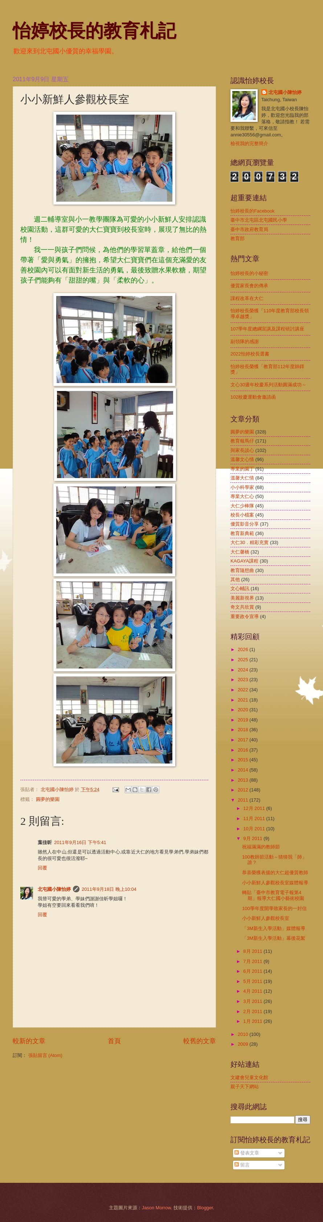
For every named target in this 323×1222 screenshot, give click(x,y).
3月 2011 (253, 1001)
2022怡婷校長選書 (249, 354)
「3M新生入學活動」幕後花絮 (273, 938)
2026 (243, 649)
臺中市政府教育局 (249, 229)
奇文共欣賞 (242, 607)
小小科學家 (242, 487)
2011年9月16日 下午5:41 (80, 842)
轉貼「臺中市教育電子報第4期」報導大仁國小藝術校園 (273, 895)
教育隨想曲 (242, 570)
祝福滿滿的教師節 (261, 846)
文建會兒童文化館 (249, 1077)
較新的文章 (29, 1041)
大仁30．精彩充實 (249, 542)
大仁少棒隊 (242, 506)
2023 (243, 679)
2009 (243, 1044)
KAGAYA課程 (244, 561)
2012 (243, 790)
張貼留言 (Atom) (45, 1055)
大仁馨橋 (239, 552)
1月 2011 (253, 1021)
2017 (243, 739)
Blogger (205, 1207)
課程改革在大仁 (246, 298)
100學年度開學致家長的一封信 (274, 908)
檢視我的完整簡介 (249, 143)
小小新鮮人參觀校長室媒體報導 (275, 882)
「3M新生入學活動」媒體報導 (273, 928)
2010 (243, 1034)
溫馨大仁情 (242, 478)
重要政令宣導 (244, 616)
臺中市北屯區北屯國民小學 (258, 220)
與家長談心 (242, 450)
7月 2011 (253, 961)
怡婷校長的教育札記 (94, 31)
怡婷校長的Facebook (252, 211)
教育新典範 (242, 533)
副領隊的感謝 (244, 341)
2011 (243, 800)
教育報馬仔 (242, 441)
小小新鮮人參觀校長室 (265, 918)
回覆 (42, 868)
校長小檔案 (242, 515)
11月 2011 (254, 818)
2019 (243, 720)
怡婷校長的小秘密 (249, 273)
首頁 (114, 1041)
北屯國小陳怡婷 (54, 889)
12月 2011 (254, 808)
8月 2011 (253, 951)
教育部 (237, 238)
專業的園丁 (242, 469)
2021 (243, 700)
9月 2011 (253, 838)
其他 (235, 579)
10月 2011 (254, 828)
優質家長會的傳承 (249, 285)
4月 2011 (253, 991)
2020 (243, 709)
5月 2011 (253, 981)
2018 (243, 729)
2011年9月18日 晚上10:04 (109, 889)
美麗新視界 (242, 598)
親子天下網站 (244, 1086)
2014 (243, 770)
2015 (243, 759)
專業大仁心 (242, 496)
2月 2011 (253, 1011)
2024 (243, 669)
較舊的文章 (199, 1041)
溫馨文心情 (242, 459)
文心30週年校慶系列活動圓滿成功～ (268, 384)
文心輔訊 (239, 588)
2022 (243, 689)
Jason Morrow (156, 1207)
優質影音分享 (244, 524)
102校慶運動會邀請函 (253, 397)
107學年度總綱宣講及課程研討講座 (267, 329)
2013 (243, 780)
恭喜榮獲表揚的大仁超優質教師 (275, 872)
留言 (242, 1165)
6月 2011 (253, 971)
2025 (243, 659)
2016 (243, 750)
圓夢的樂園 (48, 799)
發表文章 (246, 1153)
